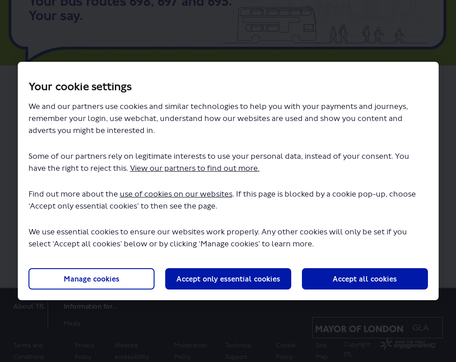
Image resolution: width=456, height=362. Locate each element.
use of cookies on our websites (176, 194)
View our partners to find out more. (195, 168)
